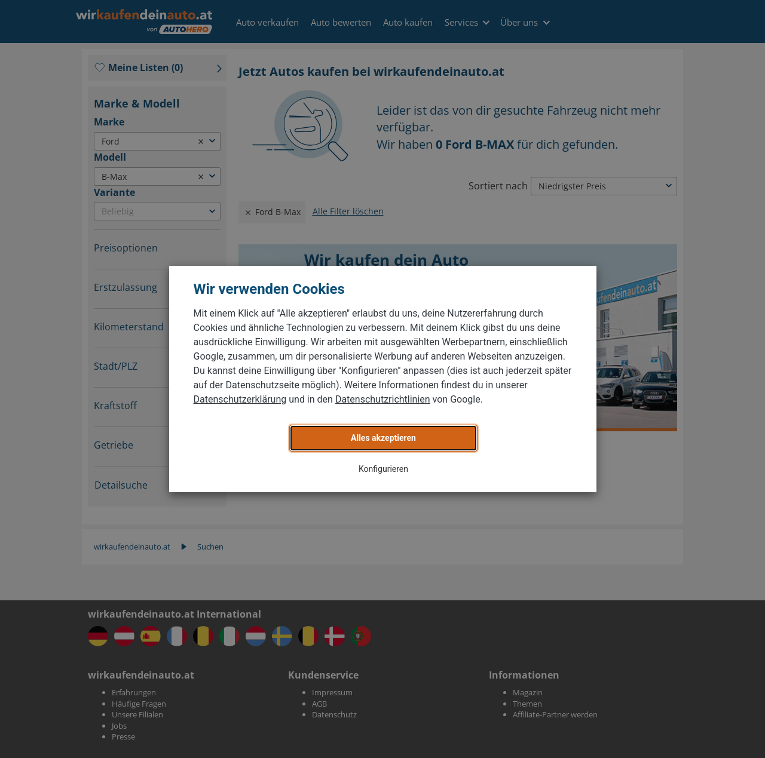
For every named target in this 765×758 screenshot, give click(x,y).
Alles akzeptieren (383, 438)
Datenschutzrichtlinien (382, 399)
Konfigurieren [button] (383, 469)
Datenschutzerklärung (240, 399)
